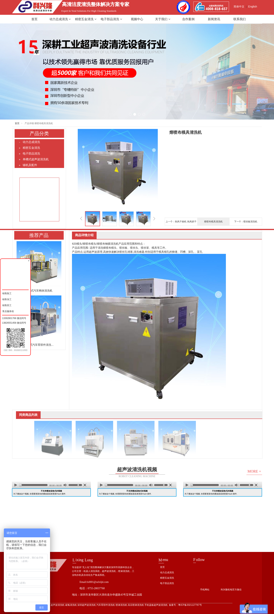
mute (65, 485)
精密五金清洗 (85, 19)
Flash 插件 (61, 494)
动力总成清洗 (60, 19)
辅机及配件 (27, 165)
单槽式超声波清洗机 (33, 159)
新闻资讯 (214, 19)
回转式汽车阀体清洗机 (38, 290)
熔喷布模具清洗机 (213, 221)
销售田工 (7, 305)
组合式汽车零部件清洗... (38, 344)
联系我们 (239, 19)
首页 (34, 19)
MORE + (254, 471)
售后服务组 (8, 311)
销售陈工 (7, 293)
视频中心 (137, 19)
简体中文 (239, 6)
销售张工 (7, 299)
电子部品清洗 (111, 19)
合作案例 (188, 19)
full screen (85, 485)
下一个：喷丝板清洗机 (245, 221)
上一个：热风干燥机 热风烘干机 (181, 222)
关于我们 (162, 19)
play (16, 485)
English (252, 6)
